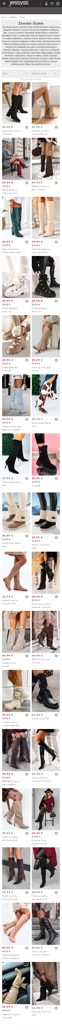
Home (4, 17)
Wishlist (52, 3)
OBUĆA (13, 17)
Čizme (22, 17)
